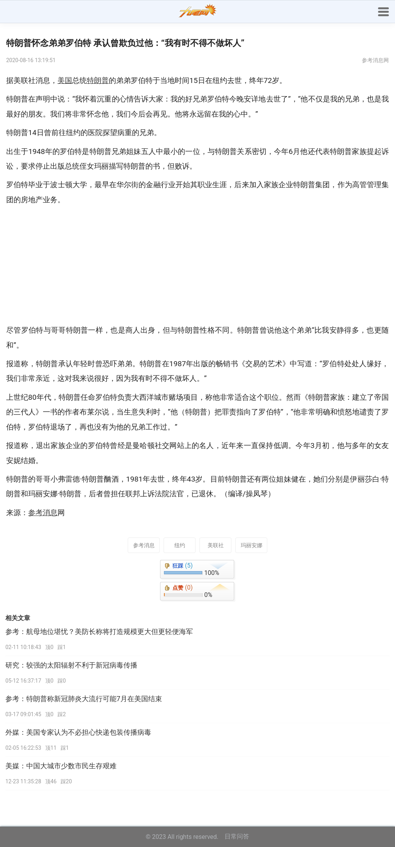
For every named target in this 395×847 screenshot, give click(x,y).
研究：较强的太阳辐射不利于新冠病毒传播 (71, 665)
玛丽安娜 (251, 545)
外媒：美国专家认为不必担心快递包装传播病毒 (78, 732)
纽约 (179, 545)
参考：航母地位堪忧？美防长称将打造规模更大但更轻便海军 (99, 632)
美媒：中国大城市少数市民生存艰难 (60, 766)
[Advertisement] (197, 265)
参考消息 (144, 545)
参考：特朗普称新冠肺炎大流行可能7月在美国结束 (83, 699)
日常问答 (237, 836)
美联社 (216, 545)
